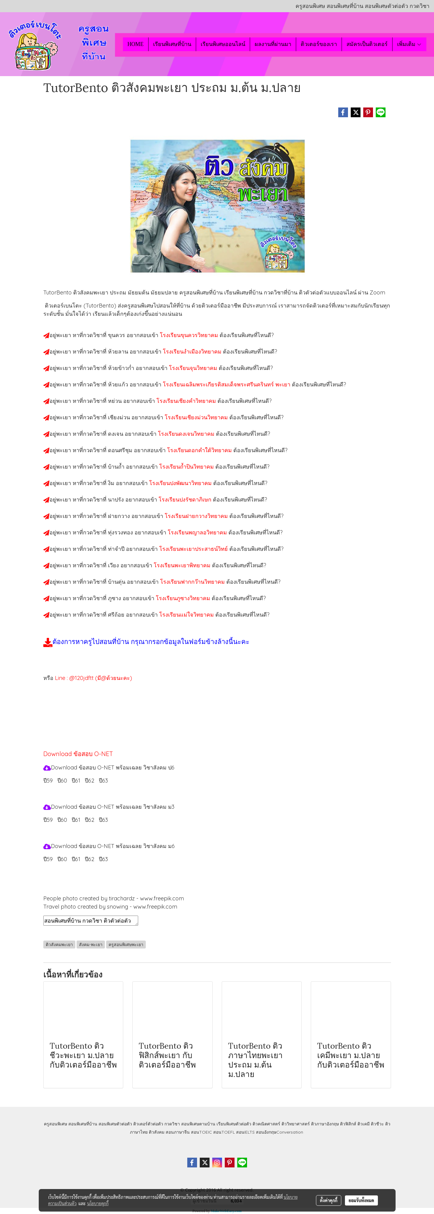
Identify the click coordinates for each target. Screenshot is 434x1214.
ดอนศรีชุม (121, 450)
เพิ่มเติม (409, 44)
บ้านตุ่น (117, 581)
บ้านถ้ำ (117, 466)
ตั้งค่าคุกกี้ (328, 1200)
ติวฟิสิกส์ (348, 1124)
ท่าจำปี (117, 548)
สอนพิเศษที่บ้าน (82, 1124)
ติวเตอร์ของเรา (319, 44)
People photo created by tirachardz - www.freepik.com (113, 898)
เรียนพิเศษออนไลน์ (223, 44)
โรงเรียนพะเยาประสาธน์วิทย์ (194, 548)
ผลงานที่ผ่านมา (273, 44)
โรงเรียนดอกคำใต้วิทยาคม (200, 450)
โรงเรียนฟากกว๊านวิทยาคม (193, 581)
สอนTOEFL (224, 1132)
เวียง (114, 565)
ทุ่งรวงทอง (121, 532)
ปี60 (62, 859)
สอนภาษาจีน (178, 1132)
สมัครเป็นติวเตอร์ (367, 44)
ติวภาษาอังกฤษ (325, 1124)
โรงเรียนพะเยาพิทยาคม (183, 565)
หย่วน (115, 400)
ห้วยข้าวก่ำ (122, 367)
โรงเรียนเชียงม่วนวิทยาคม (197, 417)
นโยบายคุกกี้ (98, 1203)
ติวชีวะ (377, 1124)
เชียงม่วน (119, 417)
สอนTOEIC (201, 1132)
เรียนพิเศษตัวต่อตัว (235, 1124)
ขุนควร (117, 335)
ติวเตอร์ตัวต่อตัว (148, 1124)
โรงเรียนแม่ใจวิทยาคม (187, 614)
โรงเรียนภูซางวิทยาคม (184, 598)
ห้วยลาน (119, 351)
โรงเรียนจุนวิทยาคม (194, 367)
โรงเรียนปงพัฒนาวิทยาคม (181, 483)
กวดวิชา (172, 1124)
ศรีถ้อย (117, 614)
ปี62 (89, 859)
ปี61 (76, 859)
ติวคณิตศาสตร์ (266, 1124)
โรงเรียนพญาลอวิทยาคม (198, 532)
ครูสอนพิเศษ (55, 1124)
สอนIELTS (245, 1132)
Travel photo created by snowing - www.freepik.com (110, 906)
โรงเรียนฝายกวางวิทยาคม (197, 515)
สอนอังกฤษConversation (279, 1132)
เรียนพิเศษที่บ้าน (172, 44)
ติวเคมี (363, 1124)
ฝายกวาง (119, 515)
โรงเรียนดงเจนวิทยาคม (187, 433)
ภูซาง (115, 598)
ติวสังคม (156, 1132)
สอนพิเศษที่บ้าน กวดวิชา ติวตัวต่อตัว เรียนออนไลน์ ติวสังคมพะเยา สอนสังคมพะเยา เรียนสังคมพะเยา (90, 921)
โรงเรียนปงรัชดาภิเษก (186, 499)
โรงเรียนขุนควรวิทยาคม (190, 335)
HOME (135, 44)
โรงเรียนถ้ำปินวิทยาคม (187, 466)
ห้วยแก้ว (119, 384)
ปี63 (103, 859)
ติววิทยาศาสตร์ (296, 1124)
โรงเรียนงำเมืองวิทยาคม (193, 351)
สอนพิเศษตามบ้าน (198, 1124)
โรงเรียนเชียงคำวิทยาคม (186, 400)
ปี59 (48, 780)
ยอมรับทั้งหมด (361, 1200)
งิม (112, 483)
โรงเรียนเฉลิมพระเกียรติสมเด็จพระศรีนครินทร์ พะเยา (227, 384)
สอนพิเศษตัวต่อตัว (115, 1124)
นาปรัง (116, 499)
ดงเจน (116, 433)
